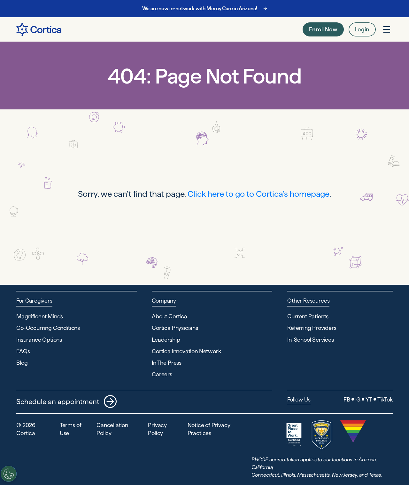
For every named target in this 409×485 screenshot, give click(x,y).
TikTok (385, 399)
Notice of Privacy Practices (209, 429)
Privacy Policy (157, 429)
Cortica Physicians (175, 328)
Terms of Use (70, 429)
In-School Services (310, 340)
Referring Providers (311, 328)
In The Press (166, 363)
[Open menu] (387, 29)
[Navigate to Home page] (38, 29)
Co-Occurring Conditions (48, 328)
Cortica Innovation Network (186, 351)
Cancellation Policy (112, 429)
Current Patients (307, 316)
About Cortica (169, 316)
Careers (162, 374)
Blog (21, 363)
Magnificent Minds (39, 316)
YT (369, 399)
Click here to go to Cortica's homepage (258, 193)
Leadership (166, 340)
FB (346, 399)
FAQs (23, 351)
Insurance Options (39, 340)
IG (358, 399)
